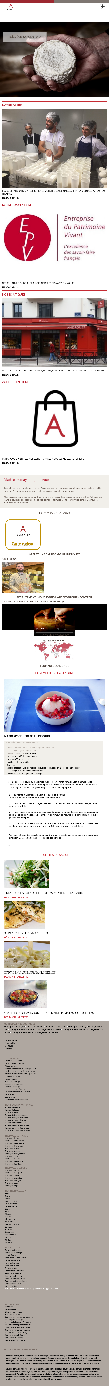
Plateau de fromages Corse (16, 1115)
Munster (8, 1214)
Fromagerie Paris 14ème (46, 1032)
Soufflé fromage (11, 1255)
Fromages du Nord (12, 1149)
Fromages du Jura (12, 1159)
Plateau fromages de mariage (17, 1128)
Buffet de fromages (12, 1076)
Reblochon (9, 1193)
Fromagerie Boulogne (14, 1026)
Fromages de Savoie (13, 1138)
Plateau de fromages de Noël (17, 1125)
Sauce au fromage (12, 1260)
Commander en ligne (13, 1061)
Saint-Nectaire (11, 1204)
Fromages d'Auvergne (14, 1146)
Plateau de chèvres (13, 1107)
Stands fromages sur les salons (17, 1092)
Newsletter (10, 1043)
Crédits (8, 1048)
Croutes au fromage (13, 1286)
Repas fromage (11, 1079)
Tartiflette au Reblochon (14, 1271)
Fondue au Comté (12, 1268)
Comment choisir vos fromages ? (18, 1330)
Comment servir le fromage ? (16, 1335)
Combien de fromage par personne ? (19, 1317)
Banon (7, 1209)
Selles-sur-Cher (11, 1206)
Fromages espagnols (13, 1173)
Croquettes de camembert (15, 1258)
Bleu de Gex (10, 1219)
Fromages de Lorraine (14, 1161)
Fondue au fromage (13, 1250)
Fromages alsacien (12, 1151)
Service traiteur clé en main (16, 1089)
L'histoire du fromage (13, 1312)
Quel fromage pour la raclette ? (17, 1327)
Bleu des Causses (12, 1224)
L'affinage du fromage (14, 1320)
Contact (9, 1046)
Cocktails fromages (12, 1087)
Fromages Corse (11, 1156)
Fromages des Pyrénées (15, 1154)
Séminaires (9, 1094)
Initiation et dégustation (14, 1084)
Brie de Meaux (11, 1201)
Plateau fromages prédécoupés (17, 1131)
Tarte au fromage (12, 1263)
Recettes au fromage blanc (16, 1281)
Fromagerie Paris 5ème (22, 1032)
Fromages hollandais (13, 1178)
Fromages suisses (12, 1175)
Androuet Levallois (35, 1026)
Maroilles (8, 1243)
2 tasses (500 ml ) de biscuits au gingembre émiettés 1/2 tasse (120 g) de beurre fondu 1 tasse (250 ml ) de (30, 748)
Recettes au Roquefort (14, 1276)
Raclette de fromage (13, 1253)
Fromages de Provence (14, 1143)
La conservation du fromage (16, 1333)
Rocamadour (10, 1235)
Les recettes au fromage (15, 1340)
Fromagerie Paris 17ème (49, 1029)
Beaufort (8, 1212)
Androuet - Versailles (55, 1026)
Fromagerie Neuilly (78, 1026)
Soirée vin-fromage (12, 1082)
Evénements (10, 1097)
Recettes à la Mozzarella (15, 1279)
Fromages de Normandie (15, 1141)
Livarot (8, 1217)
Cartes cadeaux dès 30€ (15, 1063)
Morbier (8, 1240)
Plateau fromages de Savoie (16, 1118)
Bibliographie (10, 1309)
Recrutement (11, 1041)
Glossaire (9, 1307)
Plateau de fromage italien (15, 1123)
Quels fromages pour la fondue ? (18, 1325)
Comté (8, 1196)
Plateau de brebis (12, 1110)
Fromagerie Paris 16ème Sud (22, 1029)
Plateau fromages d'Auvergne (17, 1120)
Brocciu (8, 1237)
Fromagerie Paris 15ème (73, 1029)
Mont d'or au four (12, 1266)
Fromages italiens (12, 1170)
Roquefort (9, 1199)
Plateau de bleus (12, 1113)
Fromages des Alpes (13, 1164)
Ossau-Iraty (10, 1232)
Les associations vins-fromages (18, 1322)
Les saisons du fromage (14, 1338)
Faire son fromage (12, 1315)
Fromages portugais (13, 1181)
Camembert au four (13, 1284)
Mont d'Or (9, 1222)
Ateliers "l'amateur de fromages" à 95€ (20, 1071)
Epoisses (8, 1230)
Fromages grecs (11, 1183)
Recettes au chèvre (13, 1273)
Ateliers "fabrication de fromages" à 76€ (21, 1074)
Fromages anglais (12, 1186)
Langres (8, 1227)
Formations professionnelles (16, 1100)
